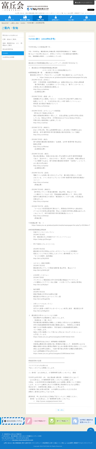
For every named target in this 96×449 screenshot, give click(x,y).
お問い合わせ (20, 13)
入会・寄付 (71, 18)
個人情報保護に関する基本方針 (35, 13)
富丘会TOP (5, 23)
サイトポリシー (51, 13)
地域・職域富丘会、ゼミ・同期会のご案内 (12, 44)
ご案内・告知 (40, 18)
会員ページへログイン (84, 2)
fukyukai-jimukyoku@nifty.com (22, 440)
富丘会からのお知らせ (10, 35)
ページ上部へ (90, 429)
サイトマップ (90, 13)
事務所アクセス (79, 13)
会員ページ (86, 18)
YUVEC (22, 23)
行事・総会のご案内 (9, 39)
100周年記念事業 (8, 57)
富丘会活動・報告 (25, 18)
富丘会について (9, 18)
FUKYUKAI (46, 446)
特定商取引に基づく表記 (50, 443)
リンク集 (60, 13)
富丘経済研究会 (8, 49)
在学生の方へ (55, 18)
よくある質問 (69, 13)
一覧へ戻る (60, 410)
